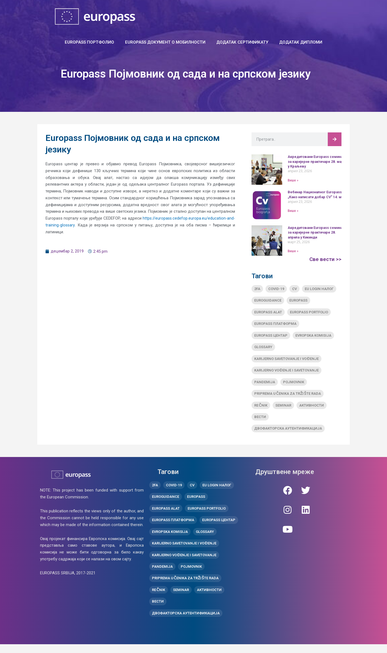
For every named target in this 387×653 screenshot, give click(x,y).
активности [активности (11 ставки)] (311, 409)
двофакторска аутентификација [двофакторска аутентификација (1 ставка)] (288, 433)
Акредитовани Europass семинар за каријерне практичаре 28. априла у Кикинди (318, 232)
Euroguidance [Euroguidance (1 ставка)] (267, 301)
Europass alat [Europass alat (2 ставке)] (268, 313)
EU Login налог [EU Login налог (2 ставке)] (319, 289)
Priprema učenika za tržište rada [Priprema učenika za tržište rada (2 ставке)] (287, 397)
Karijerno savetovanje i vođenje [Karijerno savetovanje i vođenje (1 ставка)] (286, 361)
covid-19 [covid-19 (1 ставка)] (276, 289)
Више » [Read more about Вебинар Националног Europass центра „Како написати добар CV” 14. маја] (293, 211)
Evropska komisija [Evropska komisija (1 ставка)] (313, 337)
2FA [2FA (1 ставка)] (257, 289)
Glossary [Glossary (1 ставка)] (263, 349)
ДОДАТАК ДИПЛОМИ (300, 42)
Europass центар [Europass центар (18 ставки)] (270, 337)
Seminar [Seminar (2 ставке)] (283, 409)
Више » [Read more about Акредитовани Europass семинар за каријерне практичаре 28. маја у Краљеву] (293, 180)
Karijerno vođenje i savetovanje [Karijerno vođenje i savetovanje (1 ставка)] (286, 373)
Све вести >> (325, 259)
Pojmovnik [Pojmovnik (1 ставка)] (293, 385)
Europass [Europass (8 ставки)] (298, 301)
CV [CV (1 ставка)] (294, 289)
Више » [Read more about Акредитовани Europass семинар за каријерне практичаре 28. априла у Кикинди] (293, 251)
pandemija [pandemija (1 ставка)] (264, 385)
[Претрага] (334, 139)
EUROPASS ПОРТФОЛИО (89, 42)
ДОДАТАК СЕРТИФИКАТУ (242, 42)
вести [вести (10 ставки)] (260, 421)
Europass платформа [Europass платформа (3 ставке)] (275, 325)
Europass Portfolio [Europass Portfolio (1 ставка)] (309, 313)
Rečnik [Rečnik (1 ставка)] (260, 409)
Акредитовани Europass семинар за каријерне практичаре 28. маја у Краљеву (318, 161)
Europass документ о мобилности (165, 42)
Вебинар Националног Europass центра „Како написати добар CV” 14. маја (324, 194)
